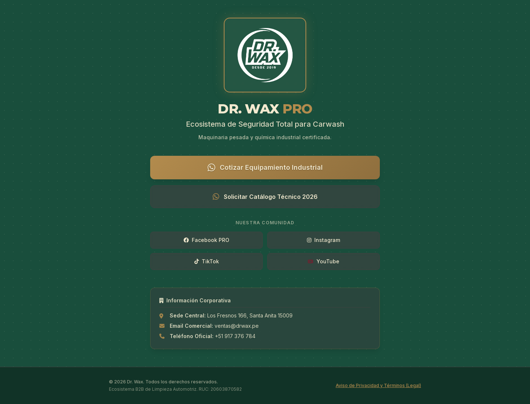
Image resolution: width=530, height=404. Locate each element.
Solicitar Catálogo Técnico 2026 (265, 197)
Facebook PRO (206, 240)
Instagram (323, 240)
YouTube (323, 261)
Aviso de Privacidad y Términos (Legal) (378, 385)
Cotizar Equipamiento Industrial (265, 167)
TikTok (206, 261)
